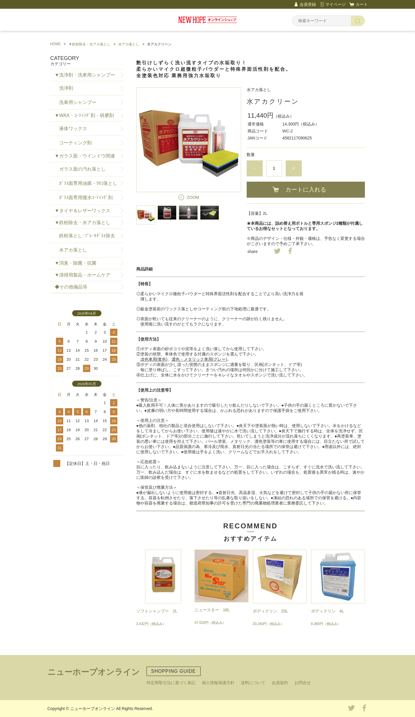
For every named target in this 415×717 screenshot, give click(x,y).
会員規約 (280, 682)
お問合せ (302, 682)
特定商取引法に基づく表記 (170, 682)
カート (362, 4)
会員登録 (308, 4)
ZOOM (193, 197)
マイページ (335, 4)
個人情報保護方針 (218, 682)
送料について (253, 682)
